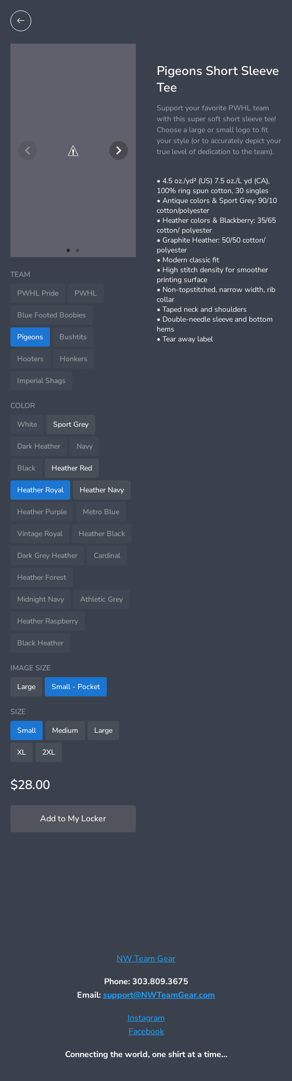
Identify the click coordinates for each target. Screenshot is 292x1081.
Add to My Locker (73, 818)
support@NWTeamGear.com (159, 995)
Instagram (146, 1018)
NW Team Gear (146, 958)
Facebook (146, 1031)
